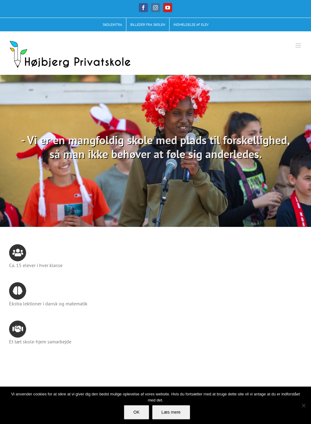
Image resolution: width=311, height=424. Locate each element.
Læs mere (171, 412)
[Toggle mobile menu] (299, 45)
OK (136, 412)
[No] (303, 405)
